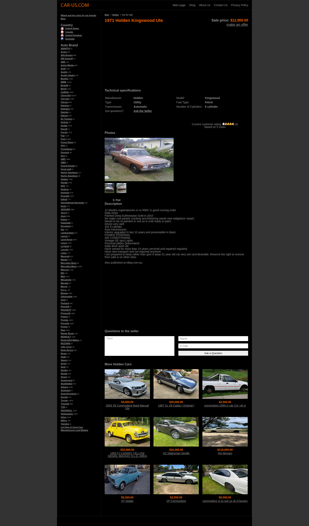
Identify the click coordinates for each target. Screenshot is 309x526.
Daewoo (65, 105)
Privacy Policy (239, 5)
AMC (63, 62)
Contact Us (221, 5)
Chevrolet (66, 95)
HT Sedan (127, 501)
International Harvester (72, 202)
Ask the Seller (143, 111)
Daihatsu (65, 109)
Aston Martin (67, 65)
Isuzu (63, 206)
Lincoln (64, 249)
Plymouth (66, 313)
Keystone (66, 226)
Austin (64, 72)
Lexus (64, 243)
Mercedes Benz (68, 263)
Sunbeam (66, 390)
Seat (63, 367)
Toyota (64, 400)
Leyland (65, 246)
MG (62, 273)
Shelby (64, 370)
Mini (63, 276)
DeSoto (64, 122)
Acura (64, 52)
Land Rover (67, 239)
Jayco (64, 213)
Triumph (65, 404)
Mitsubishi (66, 280)
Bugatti (64, 85)
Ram (63, 330)
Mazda (64, 259)
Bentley (65, 78)
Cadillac (65, 92)
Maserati (65, 256)
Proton (64, 326)
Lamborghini (67, 233)
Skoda (64, 373)
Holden (64, 179)
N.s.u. (64, 290)
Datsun (64, 115)
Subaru (64, 387)
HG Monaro (225, 453)
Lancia (64, 236)
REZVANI (65, 343)
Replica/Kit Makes (70, 340)
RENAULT (66, 337)
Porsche (65, 323)
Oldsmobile (67, 296)
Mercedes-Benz (69, 266)
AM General (67, 58)
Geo (63, 156)
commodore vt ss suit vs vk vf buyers (225, 501)
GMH (63, 162)
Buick (64, 89)
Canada (67, 32)
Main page (179, 5)
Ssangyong (66, 380)
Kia (62, 229)
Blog (63, 19)
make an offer (237, 25)
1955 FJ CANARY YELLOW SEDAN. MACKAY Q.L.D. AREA (127, 454)
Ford (63, 139)
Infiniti (64, 199)
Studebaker (67, 383)
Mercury (65, 270)
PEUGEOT (66, 310)
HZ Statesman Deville (176, 453)
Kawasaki (66, 223)
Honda (64, 182)
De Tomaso (66, 119)
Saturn (64, 360)
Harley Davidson (69, 172)
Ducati (64, 129)
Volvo (63, 417)
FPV (63, 146)
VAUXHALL (66, 410)
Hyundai (65, 196)
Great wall (66, 169)
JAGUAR (65, 209)
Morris (64, 286)
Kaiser (64, 219)
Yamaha (65, 424)
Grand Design (68, 166)
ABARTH (65, 48)
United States (70, 28)
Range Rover (67, 333)
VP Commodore (176, 501)
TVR (63, 407)
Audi (63, 68)
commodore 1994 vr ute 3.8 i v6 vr (225, 405)
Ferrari (64, 132)
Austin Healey (68, 75)
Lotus (64, 253)
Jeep (63, 216)
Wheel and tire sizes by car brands (78, 15)
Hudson (65, 189)
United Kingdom (71, 35)
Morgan (65, 283)
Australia (67, 39)
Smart (64, 377)
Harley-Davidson (69, 176)
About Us (204, 5)
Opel (63, 300)
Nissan (64, 293)
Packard (65, 303)
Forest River (67, 142)
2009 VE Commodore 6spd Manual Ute (127, 407)
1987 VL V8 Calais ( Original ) (176, 405)
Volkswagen (67, 414)
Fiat (63, 135)
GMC (63, 159)
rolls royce (66, 347)
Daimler (65, 112)
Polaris (64, 316)
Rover (64, 353)
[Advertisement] (176, 54)
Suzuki (64, 397)
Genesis (65, 152)
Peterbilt (65, 306)
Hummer (65, 192)
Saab (63, 357)
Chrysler (65, 99)
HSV (63, 186)
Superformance (69, 394)
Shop (192, 5)
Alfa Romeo (67, 55)
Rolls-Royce (67, 350)
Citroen (64, 102)
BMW (63, 82)
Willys (64, 420)
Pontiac (65, 320)
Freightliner (67, 149)
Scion (64, 363)
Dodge (64, 125)
